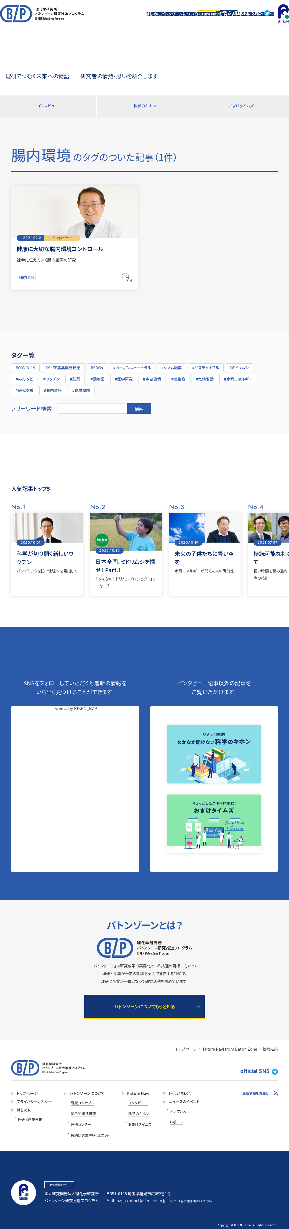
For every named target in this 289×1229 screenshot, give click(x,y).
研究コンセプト (79, 1102)
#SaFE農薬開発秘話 (62, 365)
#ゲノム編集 (171, 365)
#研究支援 (25, 388)
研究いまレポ (218, 20)
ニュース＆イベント (254, 20)
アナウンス (170, 1110)
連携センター (78, 1117)
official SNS (256, 7)
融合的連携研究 (80, 1110)
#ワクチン (51, 376)
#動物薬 (97, 376)
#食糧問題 (81, 388)
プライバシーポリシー (32, 1103)
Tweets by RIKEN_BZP (75, 706)
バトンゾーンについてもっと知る (144, 1006)
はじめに (116, 20)
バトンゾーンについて (150, 20)
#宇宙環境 (152, 376)
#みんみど (24, 376)
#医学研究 (124, 376)
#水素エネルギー (238, 376)
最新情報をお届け (255, 1094)
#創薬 (75, 376)
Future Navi (187, 20)
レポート (169, 1118)
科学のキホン (144, 106)
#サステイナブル (205, 365)
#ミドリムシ (239, 365)
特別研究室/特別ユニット (87, 1125)
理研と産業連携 (29, 1119)
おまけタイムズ (241, 106)
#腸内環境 (26, 276)
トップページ (228, 7)
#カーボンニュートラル (132, 365)
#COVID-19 (25, 365)
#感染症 (178, 376)
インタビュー (48, 106)
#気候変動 (205, 376)
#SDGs (97, 365)
